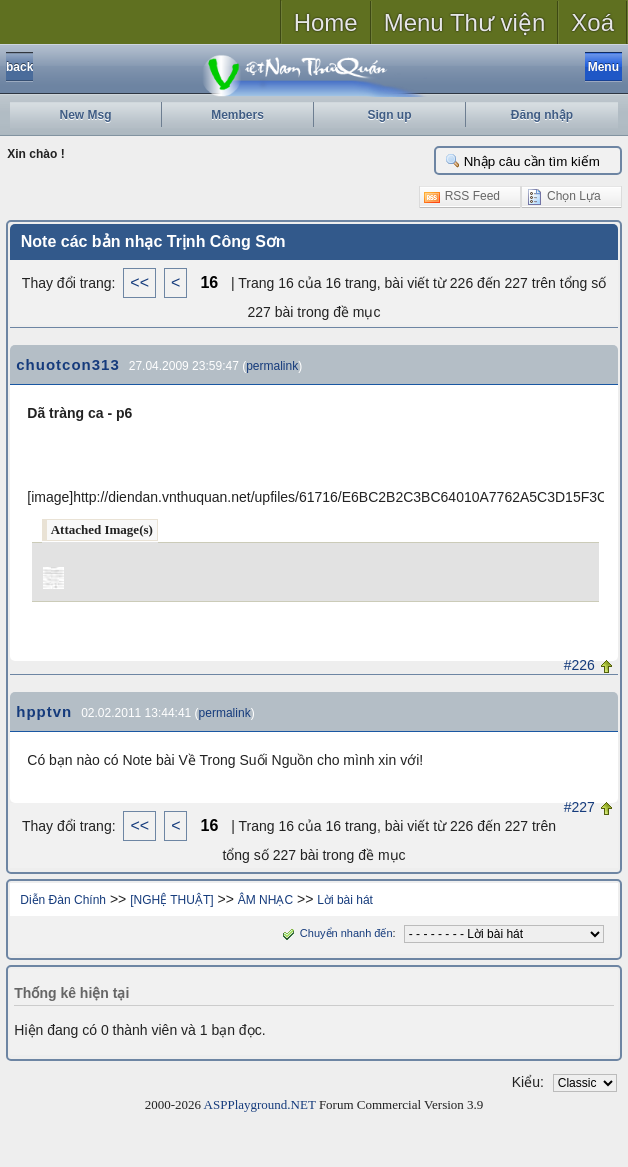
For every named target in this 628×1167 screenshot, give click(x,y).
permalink (272, 366)
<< (139, 282)
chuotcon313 (68, 364)
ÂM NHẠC (265, 900)
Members (237, 115)
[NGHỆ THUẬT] (171, 900)
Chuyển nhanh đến (335, 933)
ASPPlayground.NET (260, 1104)
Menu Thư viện (465, 22)
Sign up (390, 115)
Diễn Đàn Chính (63, 900)
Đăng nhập (542, 115)
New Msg (85, 115)
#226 (579, 665)
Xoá (592, 22)
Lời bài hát (345, 900)
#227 (579, 807)
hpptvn (44, 711)
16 (209, 282)
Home (326, 22)
